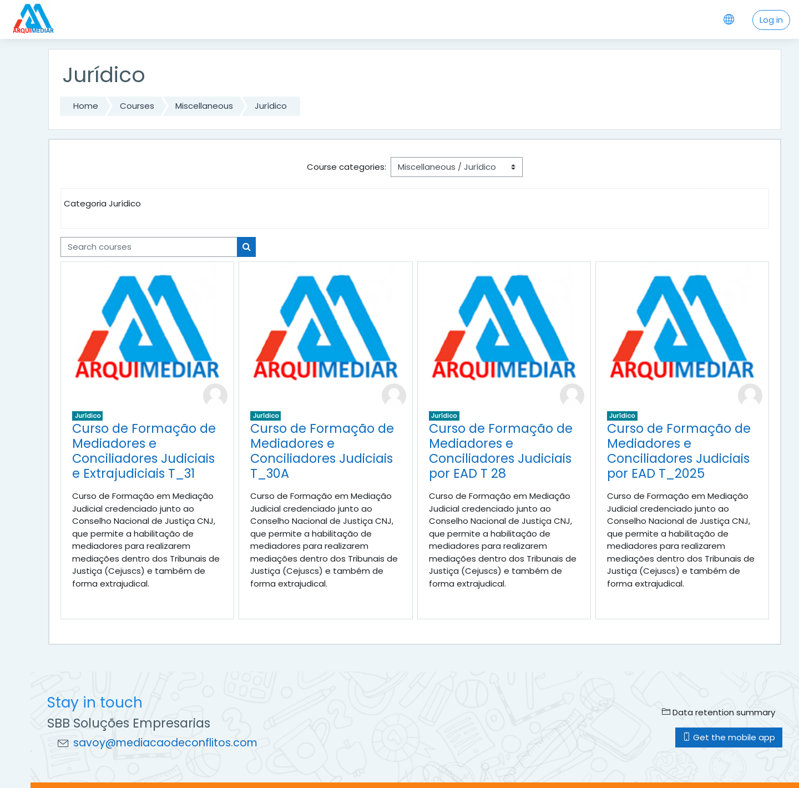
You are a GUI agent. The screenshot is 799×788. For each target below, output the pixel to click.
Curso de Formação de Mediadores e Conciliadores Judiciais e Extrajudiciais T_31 (144, 451)
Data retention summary (718, 712)
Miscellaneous (204, 106)
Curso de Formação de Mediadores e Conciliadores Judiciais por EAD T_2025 (679, 451)
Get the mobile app (728, 737)
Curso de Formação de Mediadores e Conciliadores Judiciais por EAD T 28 (501, 451)
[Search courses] (148, 247)
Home (85, 106)
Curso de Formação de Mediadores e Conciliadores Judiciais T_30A (322, 451)
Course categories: (346, 167)
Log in (771, 20)
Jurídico (271, 106)
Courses (137, 106)
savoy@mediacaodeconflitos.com (165, 742)
